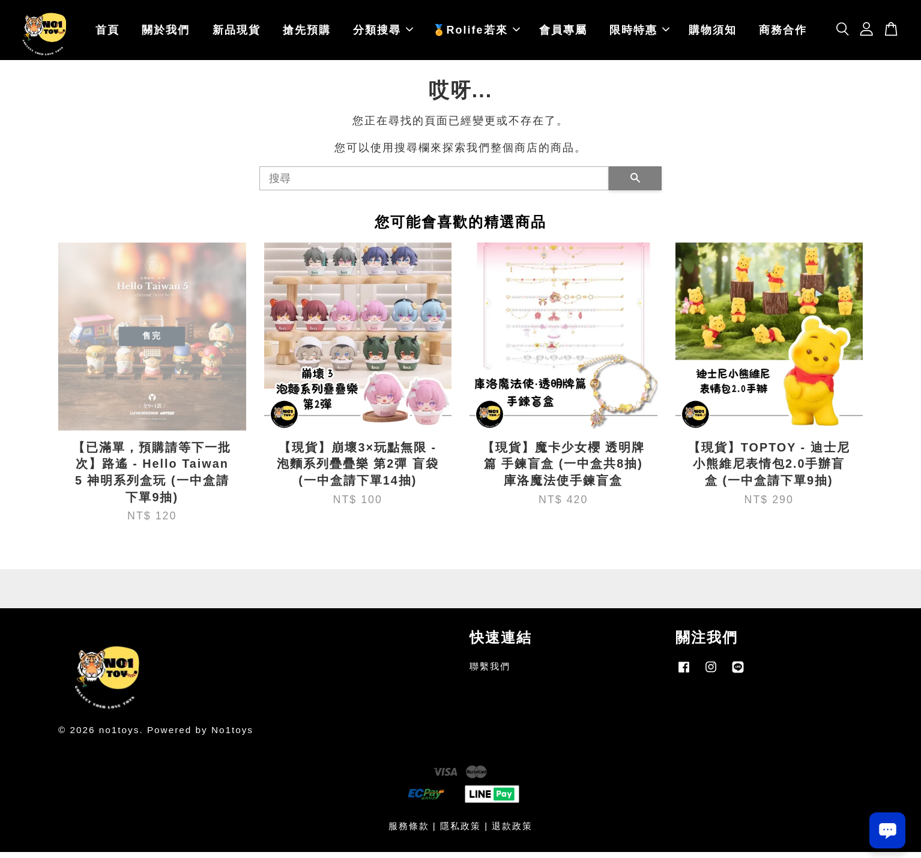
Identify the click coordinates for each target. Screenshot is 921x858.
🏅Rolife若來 (476, 33)
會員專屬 (563, 33)
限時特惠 (639, 33)
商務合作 (783, 33)
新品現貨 (237, 33)
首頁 (107, 33)
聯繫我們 (490, 672)
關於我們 (166, 33)
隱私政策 (460, 832)
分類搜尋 (383, 33)
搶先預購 (307, 33)
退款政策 (512, 832)
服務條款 (408, 832)
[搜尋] (434, 184)
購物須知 (713, 33)
